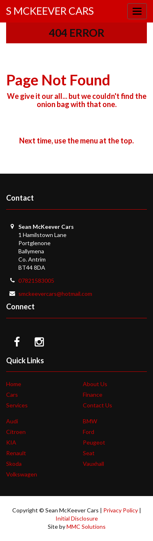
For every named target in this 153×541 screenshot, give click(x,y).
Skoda (14, 463)
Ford (88, 431)
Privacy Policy (120, 510)
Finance (92, 394)
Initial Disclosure (76, 518)
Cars (12, 394)
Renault (16, 452)
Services (17, 405)
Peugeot (94, 442)
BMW (90, 421)
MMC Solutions (86, 526)
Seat (89, 452)
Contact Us (97, 405)
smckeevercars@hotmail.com (55, 293)
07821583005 (36, 280)
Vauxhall (93, 463)
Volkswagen (21, 474)
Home (13, 383)
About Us (95, 383)
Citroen (16, 431)
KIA (11, 442)
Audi (12, 421)
